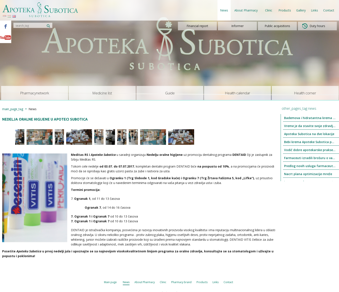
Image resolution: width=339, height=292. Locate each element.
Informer (237, 26)
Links (314, 10)
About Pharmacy (144, 282)
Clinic (163, 282)
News (224, 10)
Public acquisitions (277, 26)
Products (284, 10)
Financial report (197, 26)
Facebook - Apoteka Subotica (5, 26)
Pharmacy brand (181, 282)
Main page (110, 282)
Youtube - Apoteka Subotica (5, 37)
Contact (328, 10)
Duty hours (313, 26)
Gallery (301, 10)
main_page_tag (12, 109)
